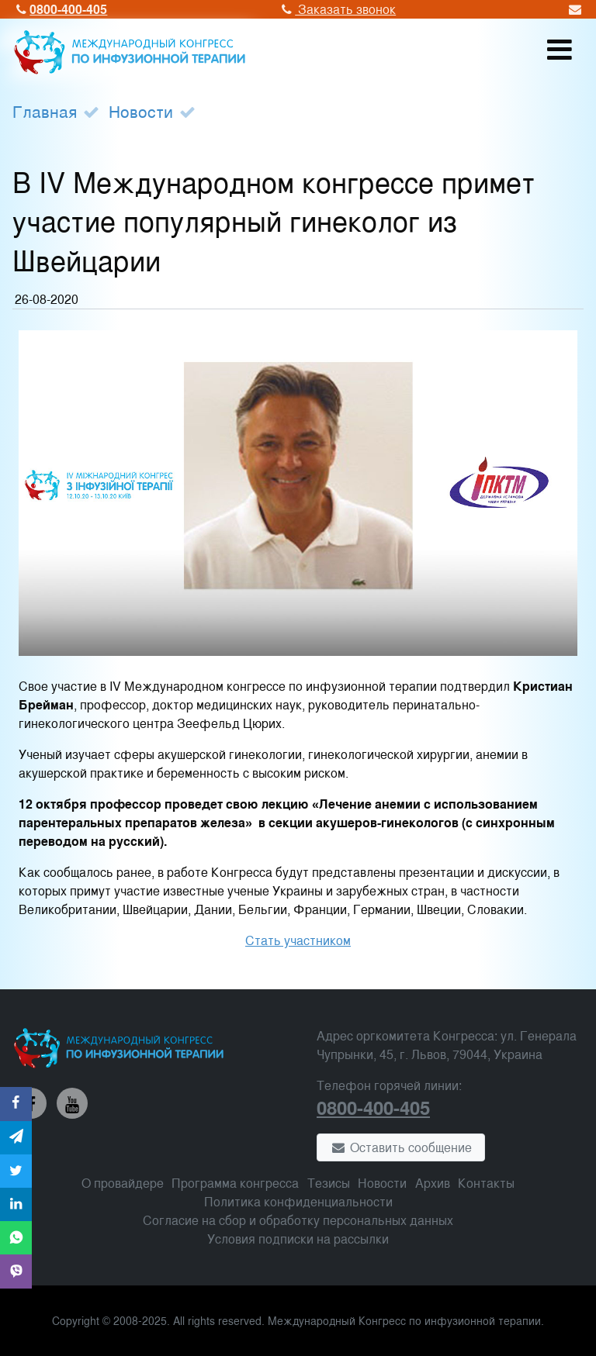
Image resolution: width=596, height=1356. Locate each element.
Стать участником (298, 940)
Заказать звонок (337, 9)
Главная (44, 110)
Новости (141, 110)
